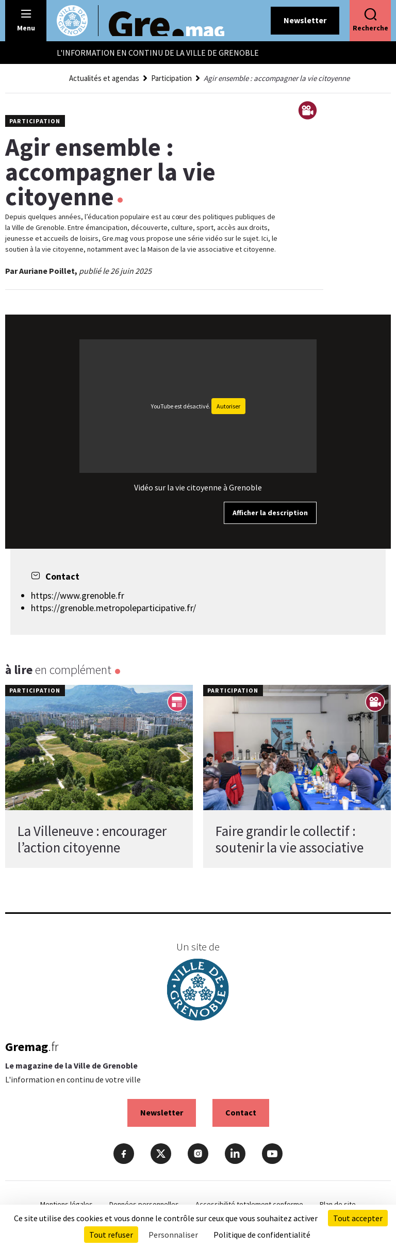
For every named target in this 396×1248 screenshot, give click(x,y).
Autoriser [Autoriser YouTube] (228, 406)
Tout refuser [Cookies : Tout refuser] (111, 1234)
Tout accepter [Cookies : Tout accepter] (358, 1218)
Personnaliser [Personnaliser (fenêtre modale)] (173, 1234)
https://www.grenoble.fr (77, 595)
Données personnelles (144, 1204)
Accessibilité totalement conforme (249, 1204)
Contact (240, 1112)
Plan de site (338, 1204)
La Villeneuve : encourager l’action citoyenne (92, 839)
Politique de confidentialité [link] (261, 1234)
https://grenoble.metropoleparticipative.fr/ (113, 608)
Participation (171, 78)
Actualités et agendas (104, 78)
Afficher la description (270, 512)
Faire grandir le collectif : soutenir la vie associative (290, 839)
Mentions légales (66, 1204)
